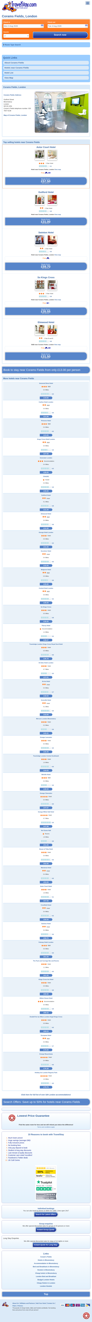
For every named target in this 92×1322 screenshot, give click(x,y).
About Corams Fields (14, 63)
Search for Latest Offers (46, 1214)
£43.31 (46, 733)
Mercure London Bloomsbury (46, 718)
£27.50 (46, 454)
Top (46, 1294)
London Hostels (46, 1286)
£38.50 (46, 696)
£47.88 (46, 826)
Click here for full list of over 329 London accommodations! (46, 1095)
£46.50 (46, 789)
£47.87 (46, 808)
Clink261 (46, 476)
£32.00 (46, 565)
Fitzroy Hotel (46, 625)
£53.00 (46, 882)
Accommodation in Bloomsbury (46, 1263)
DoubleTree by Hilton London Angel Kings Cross (46, 1017)
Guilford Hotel (46, 192)
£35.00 (46, 584)
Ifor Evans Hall (46, 830)
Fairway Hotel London (46, 942)
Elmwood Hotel (46, 322)
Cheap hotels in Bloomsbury (46, 1273)
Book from (46, 181)
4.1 (51, 166)
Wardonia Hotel (46, 867)
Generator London (46, 458)
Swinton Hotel (46, 232)
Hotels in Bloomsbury (46, 1260)
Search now (60, 35)
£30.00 (46, 491)
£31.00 (46, 510)
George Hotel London (46, 532)
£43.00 (46, 715)
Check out (51, 22)
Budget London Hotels (46, 1280)
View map (57, 169)
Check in (6, 22)
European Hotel (46, 1035)
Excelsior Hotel (46, 551)
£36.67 (46, 640)
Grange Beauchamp (46, 1054)
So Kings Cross (46, 277)
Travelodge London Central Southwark (46, 756)
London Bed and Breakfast (46, 1276)
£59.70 (46, 938)
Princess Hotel (46, 420)
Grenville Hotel (46, 700)
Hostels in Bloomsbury (46, 1270)
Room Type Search (13, 45)
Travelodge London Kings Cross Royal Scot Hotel (46, 644)
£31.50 (46, 528)
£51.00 (46, 845)
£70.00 (46, 1050)
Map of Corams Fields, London (15, 115)
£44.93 (46, 770)
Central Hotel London (46, 588)
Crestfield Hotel (46, 905)
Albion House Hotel (46, 998)
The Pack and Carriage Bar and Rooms (46, 961)
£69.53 (46, 1031)
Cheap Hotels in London (46, 1283)
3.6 (51, 251)
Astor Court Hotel (46, 147)
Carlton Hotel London (46, 402)
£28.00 (46, 472)
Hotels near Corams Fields (16, 68)
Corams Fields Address (12, 95)
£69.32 (46, 1013)
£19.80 (46, 398)
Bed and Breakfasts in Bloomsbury (46, 1267)
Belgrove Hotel (46, 569)
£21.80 (46, 416)
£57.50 (46, 901)
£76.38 (46, 1068)
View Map (8, 78)
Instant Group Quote (45, 1230)
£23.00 (46, 435)
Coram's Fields (46, 1257)
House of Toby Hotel (46, 849)
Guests (6, 32)
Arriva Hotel (46, 681)
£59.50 (46, 919)
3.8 (51, 211)
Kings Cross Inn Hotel (46, 979)
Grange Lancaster (46, 737)
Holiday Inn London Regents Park (46, 1072)
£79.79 (46, 1087)
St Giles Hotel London (46, 663)
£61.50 (46, 957)
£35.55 (46, 621)
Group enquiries (46, 1224)
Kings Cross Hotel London (46, 439)
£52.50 (46, 864)
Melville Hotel (46, 774)
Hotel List (8, 73)
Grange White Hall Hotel (46, 812)
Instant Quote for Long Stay (45, 1245)
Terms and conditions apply (46, 1127)
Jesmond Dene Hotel (46, 383)
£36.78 (46, 659)
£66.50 (46, 994)
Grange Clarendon (46, 793)
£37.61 (46, 677)
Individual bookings (46, 1208)
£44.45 (46, 752)
